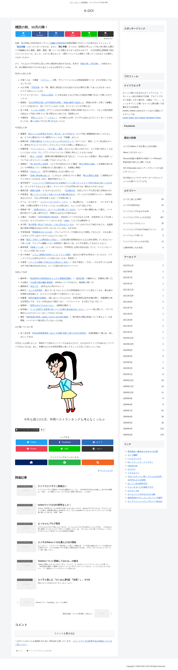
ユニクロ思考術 (35, 290)
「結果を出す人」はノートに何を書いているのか (54, 209)
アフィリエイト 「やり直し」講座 (47, 149)
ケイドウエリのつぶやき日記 (143, 241)
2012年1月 (143, 284)
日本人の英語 (47, 95)
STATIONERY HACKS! (48, 217)
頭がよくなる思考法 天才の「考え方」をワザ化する (51, 134)
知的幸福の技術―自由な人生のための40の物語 (47, 317)
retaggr (142, 118)
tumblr (125, 118)
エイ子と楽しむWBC (143, 199)
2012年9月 (143, 271)
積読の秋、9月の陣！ (90, 64)
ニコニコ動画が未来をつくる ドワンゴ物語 (51, 255)
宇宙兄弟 (35, 87)
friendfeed (150, 118)
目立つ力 (34, 286)
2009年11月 (143, 386)
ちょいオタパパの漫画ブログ (140, 487)
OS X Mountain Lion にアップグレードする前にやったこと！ (143, 170)
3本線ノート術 (36, 247)
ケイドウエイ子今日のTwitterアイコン (143, 229)
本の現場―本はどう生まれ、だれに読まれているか (51, 224)
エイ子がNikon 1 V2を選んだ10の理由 (140, 146)
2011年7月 (143, 308)
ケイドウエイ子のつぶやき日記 (27, 430)
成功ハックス (37, 118)
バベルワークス (134, 459)
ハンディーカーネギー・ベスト (54, 202)
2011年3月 (143, 320)
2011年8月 (143, 302)
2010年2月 (143, 368)
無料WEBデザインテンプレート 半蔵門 (145, 498)
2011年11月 (143, 290)
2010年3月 (143, 362)
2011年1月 (143, 332)
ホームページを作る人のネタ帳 (141, 494)
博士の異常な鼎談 (87, 164)
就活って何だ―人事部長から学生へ (42, 240)
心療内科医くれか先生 (143, 247)
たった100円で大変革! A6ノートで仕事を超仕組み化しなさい (57, 309)
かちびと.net (133, 491)
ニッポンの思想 (38, 110)
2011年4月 (143, 314)
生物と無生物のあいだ (40, 175)
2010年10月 (143, 344)
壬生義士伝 (70, 190)
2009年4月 (143, 429)
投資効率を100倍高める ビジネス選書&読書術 (50, 278)
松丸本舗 (21, 47)
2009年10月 (143, 392)
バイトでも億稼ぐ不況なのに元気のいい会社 (48, 262)
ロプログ (131, 469)
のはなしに (35, 171)
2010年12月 (143, 338)
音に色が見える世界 (39, 164)
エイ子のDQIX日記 (143, 205)
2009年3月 (143, 435)
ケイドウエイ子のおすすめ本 (143, 211)
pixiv (136, 118)
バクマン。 (46, 80)
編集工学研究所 (58, 43)
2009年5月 (143, 423)
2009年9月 (143, 398)
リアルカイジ (133, 473)
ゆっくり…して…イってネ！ (140, 462)
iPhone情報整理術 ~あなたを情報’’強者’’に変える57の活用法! (59, 333)
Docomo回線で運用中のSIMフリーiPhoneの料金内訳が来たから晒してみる (142, 160)
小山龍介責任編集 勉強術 (41, 282)
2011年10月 (143, 296)
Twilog (158, 118)
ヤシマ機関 (132, 455)
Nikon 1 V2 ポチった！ (133, 152)
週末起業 (80, 278)
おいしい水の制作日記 (137, 483)
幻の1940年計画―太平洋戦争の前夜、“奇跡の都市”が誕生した (56, 102)
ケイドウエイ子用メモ (143, 235)
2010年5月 (143, 356)
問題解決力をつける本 (42, 232)
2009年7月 (143, 410)
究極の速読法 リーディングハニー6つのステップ (51, 141)
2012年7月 (143, 277)
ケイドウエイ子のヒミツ (143, 223)
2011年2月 (143, 326)
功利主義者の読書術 (37, 298)
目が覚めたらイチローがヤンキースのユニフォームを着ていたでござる (143, 179)
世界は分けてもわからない (42, 305)
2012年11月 (143, 265)
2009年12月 (143, 380)
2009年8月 (143, 404)
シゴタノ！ (52, 118)
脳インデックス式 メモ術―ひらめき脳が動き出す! (52, 194)
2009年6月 (143, 417)
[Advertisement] (143, 51)
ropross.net (132, 466)
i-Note (66, 220)
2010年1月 (143, 374)
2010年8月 (143, 350)
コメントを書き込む (64, 633)
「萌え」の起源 (35, 156)
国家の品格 (35, 190)
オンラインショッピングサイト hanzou (145, 501)
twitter (131, 118)
